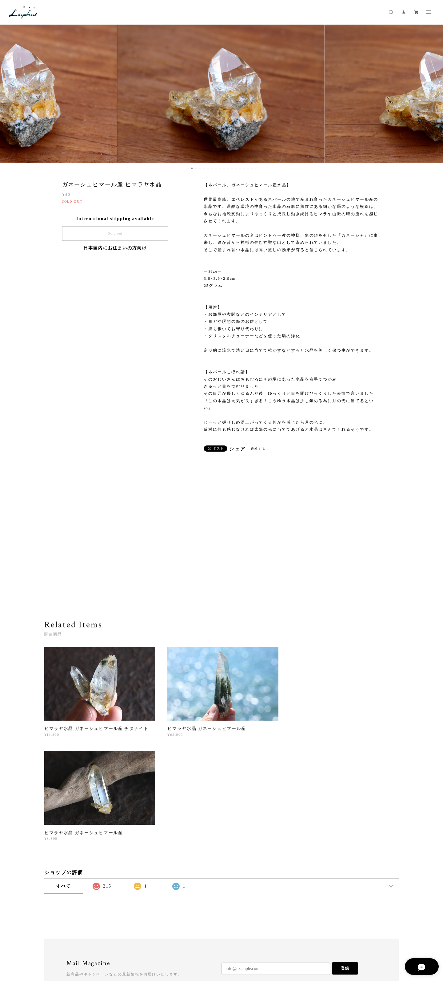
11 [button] (228, 168)
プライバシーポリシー (81, 944)
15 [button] (244, 168)
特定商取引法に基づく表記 (128, 944)
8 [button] (216, 168)
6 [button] (208, 168)
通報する (258, 448)
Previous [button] (9, 94)
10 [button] (224, 168)
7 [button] (212, 168)
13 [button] (236, 168)
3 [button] (196, 168)
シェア (237, 448)
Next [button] (434, 94)
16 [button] (248, 168)
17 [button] (252, 168)
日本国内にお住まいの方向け (115, 248)
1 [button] (188, 168)
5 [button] (204, 168)
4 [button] (200, 168)
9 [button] (220, 168)
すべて (63, 781)
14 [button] (240, 168)
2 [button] (192, 168)
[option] (221, 94)
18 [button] (256, 168)
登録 (345, 863)
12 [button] (232, 168)
